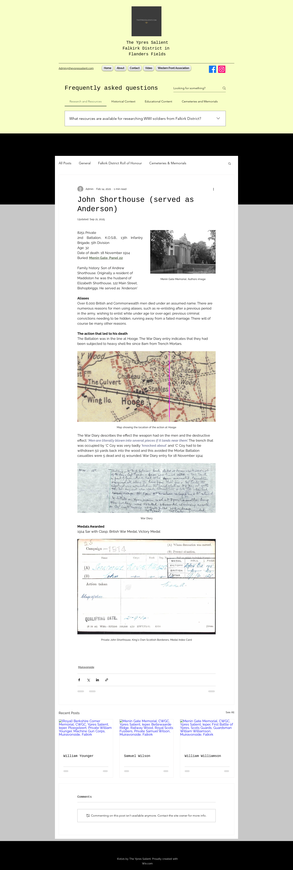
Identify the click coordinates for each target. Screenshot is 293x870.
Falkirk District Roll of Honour (120, 163)
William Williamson (203, 756)
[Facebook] (212, 69)
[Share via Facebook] (79, 680)
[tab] (86, 101)
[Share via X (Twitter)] (88, 680)
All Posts (65, 163)
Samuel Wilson (137, 756)
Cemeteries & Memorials (167, 163)
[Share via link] (106, 680)
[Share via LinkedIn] (97, 680)
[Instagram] (221, 69)
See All (230, 712)
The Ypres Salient (147, 42)
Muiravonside (86, 667)
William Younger (78, 756)
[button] (229, 163)
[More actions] (213, 189)
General (85, 163)
